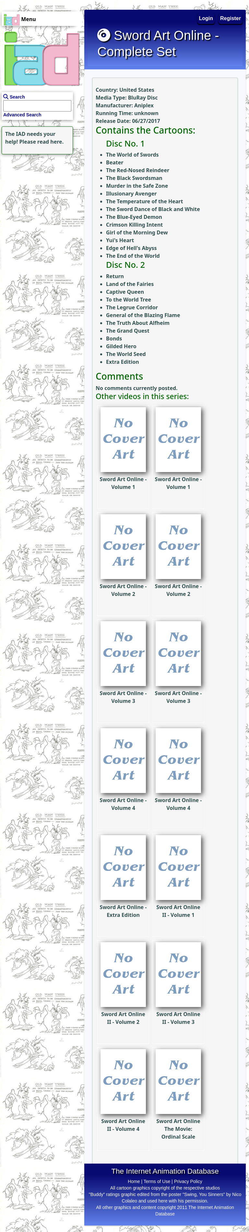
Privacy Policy (188, 1181)
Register (230, 18)
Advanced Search (22, 114)
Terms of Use (157, 1181)
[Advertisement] (40, 196)
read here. (50, 141)
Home (134, 1181)
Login (206, 18)
